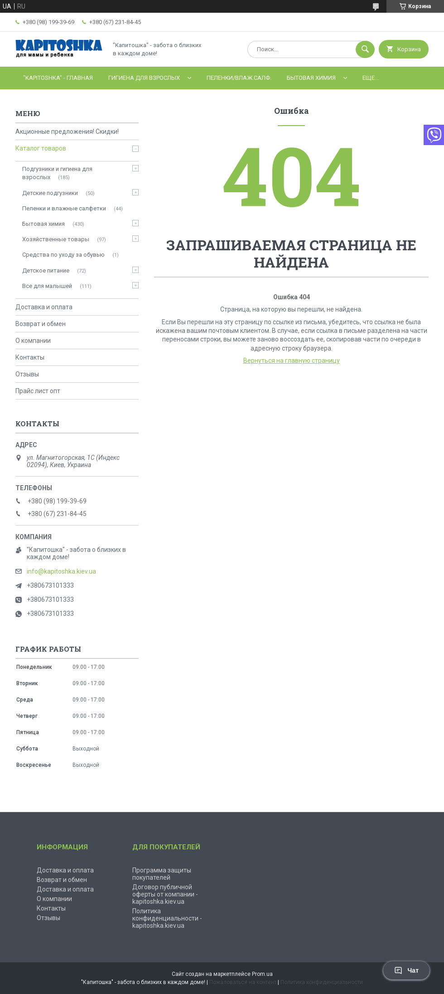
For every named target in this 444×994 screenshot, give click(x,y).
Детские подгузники (50, 193)
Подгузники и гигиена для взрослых (57, 173)
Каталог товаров (40, 148)
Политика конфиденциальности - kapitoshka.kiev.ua (167, 918)
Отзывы (27, 374)
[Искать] (365, 49)
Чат (406, 970)
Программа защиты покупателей (161, 874)
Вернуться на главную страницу (291, 360)
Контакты (29, 357)
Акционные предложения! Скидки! (67, 131)
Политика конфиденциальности (321, 982)
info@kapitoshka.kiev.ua (61, 571)
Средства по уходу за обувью (63, 254)
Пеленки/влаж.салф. (239, 77)
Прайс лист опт (37, 391)
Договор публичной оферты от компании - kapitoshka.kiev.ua (165, 894)
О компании (33, 340)
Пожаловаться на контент (242, 982)
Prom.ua (262, 974)
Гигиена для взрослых (144, 77)
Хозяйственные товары (55, 239)
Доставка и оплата (43, 307)
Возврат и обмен (40, 323)
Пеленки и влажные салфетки (64, 208)
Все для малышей (47, 286)
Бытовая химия (311, 77)
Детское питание (45, 270)
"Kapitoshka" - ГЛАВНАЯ (58, 77)
